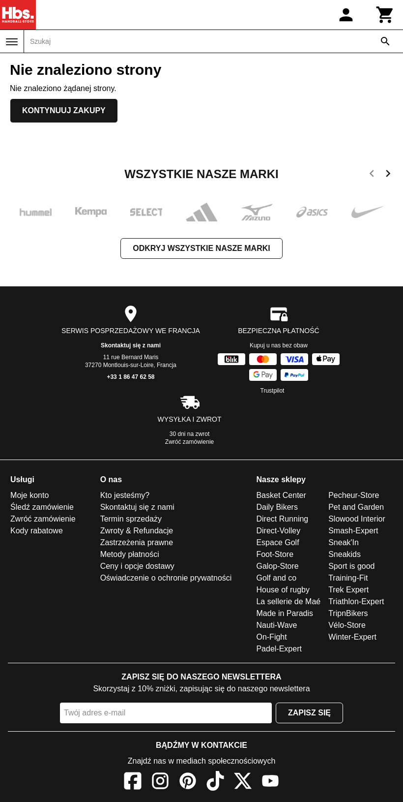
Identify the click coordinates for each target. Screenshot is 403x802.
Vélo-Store (347, 625)
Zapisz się (309, 713)
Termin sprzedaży (131, 519)
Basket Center (281, 495)
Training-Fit (348, 578)
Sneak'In (343, 542)
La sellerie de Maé (288, 601)
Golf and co (276, 578)
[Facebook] (133, 782)
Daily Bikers (276, 507)
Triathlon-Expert (356, 601)
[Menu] (12, 42)
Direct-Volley (278, 530)
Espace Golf (277, 542)
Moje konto (29, 495)
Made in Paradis (284, 613)
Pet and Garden (356, 507)
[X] (243, 782)
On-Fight (271, 637)
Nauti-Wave (276, 625)
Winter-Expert (352, 637)
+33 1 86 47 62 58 (130, 376)
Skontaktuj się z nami (131, 345)
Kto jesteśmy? (124, 495)
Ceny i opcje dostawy (137, 566)
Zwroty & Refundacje (136, 530)
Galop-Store (277, 566)
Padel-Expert (279, 649)
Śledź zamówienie (42, 507)
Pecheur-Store (353, 495)
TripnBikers (348, 613)
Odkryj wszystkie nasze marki (201, 248)
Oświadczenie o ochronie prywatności (166, 578)
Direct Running (282, 519)
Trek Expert (348, 590)
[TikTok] (215, 782)
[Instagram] (160, 782)
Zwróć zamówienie (189, 441)
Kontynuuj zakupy (64, 110)
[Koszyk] (385, 15)
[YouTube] (270, 782)
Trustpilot (272, 390)
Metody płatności (129, 554)
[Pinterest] (188, 782)
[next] (388, 175)
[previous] (372, 175)
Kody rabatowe (36, 530)
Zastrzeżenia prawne (136, 542)
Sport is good (351, 566)
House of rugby (283, 590)
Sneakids (344, 554)
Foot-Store (274, 554)
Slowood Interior (356, 519)
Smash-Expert (353, 530)
